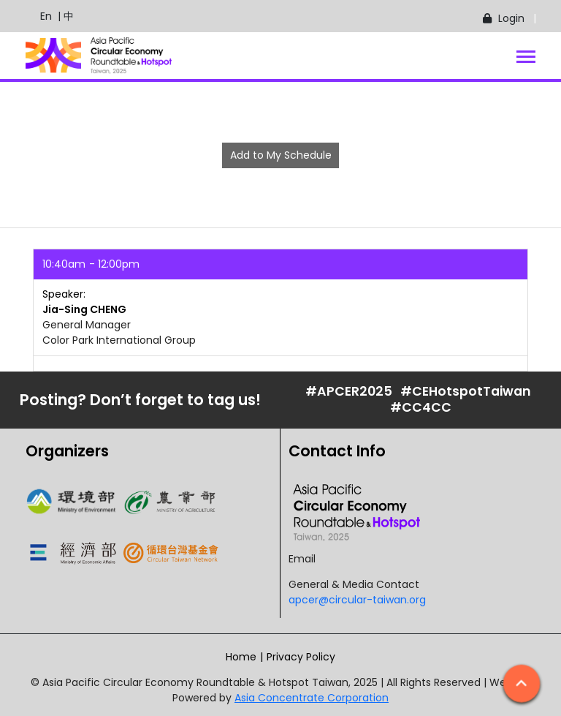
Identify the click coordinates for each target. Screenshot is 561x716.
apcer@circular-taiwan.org (357, 599)
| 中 (63, 16)
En (39, 16)
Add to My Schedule (281, 155)
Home (241, 656)
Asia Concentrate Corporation (311, 697)
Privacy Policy (301, 656)
